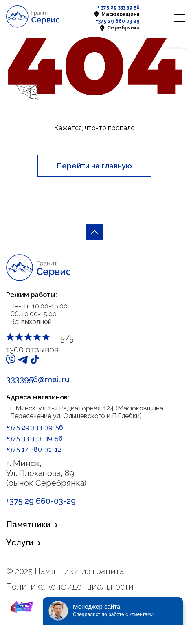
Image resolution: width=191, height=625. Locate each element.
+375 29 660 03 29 (118, 21)
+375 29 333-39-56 (34, 427)
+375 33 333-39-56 (34, 438)
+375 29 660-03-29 (41, 501)
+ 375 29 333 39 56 (118, 7)
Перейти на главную (94, 166)
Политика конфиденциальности (70, 587)
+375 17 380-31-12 (33, 449)
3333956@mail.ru (38, 379)
